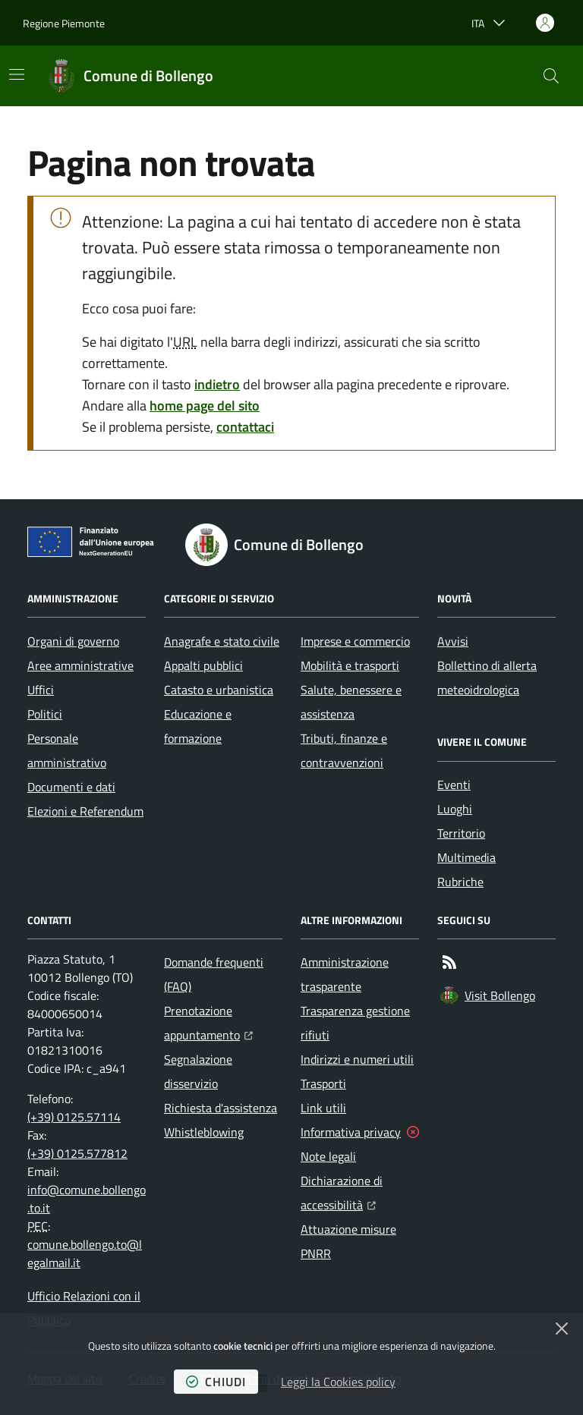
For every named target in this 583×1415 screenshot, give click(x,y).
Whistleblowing (204, 1132)
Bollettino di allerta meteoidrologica (487, 677)
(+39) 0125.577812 (77, 1153)
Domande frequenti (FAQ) (213, 974)
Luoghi (454, 809)
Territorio (461, 833)
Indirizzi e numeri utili (357, 1059)
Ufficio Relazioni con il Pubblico (83, 1308)
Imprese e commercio (355, 641)
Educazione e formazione (198, 726)
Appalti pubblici (203, 665)
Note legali (328, 1156)
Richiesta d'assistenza (220, 1108)
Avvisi (452, 641)
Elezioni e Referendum (85, 811)
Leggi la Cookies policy (338, 1382)
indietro (217, 384)
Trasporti (323, 1083)
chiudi (216, 1382)
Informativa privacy (351, 1132)
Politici (44, 714)
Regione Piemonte (64, 23)
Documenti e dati (71, 787)
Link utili (323, 1108)
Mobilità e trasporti (350, 665)
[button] (551, 76)
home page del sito (205, 405)
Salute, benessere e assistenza (351, 702)
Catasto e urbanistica (218, 690)
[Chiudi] (562, 1328)
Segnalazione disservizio (198, 1071)
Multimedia (466, 857)
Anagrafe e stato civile (221, 641)
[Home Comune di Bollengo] (130, 76)
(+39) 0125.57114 (74, 1117)
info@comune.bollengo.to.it (86, 1199)
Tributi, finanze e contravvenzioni (344, 750)
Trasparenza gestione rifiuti (355, 1023)
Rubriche (460, 882)
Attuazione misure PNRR (348, 1241)
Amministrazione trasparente (345, 974)
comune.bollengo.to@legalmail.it (84, 1253)
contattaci (245, 427)
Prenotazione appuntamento (223, 1023)
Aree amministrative (80, 665)
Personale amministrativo (66, 750)
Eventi (454, 784)
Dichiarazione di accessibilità (360, 1192)
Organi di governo (73, 641)
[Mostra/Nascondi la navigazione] (17, 74)
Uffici (40, 690)
